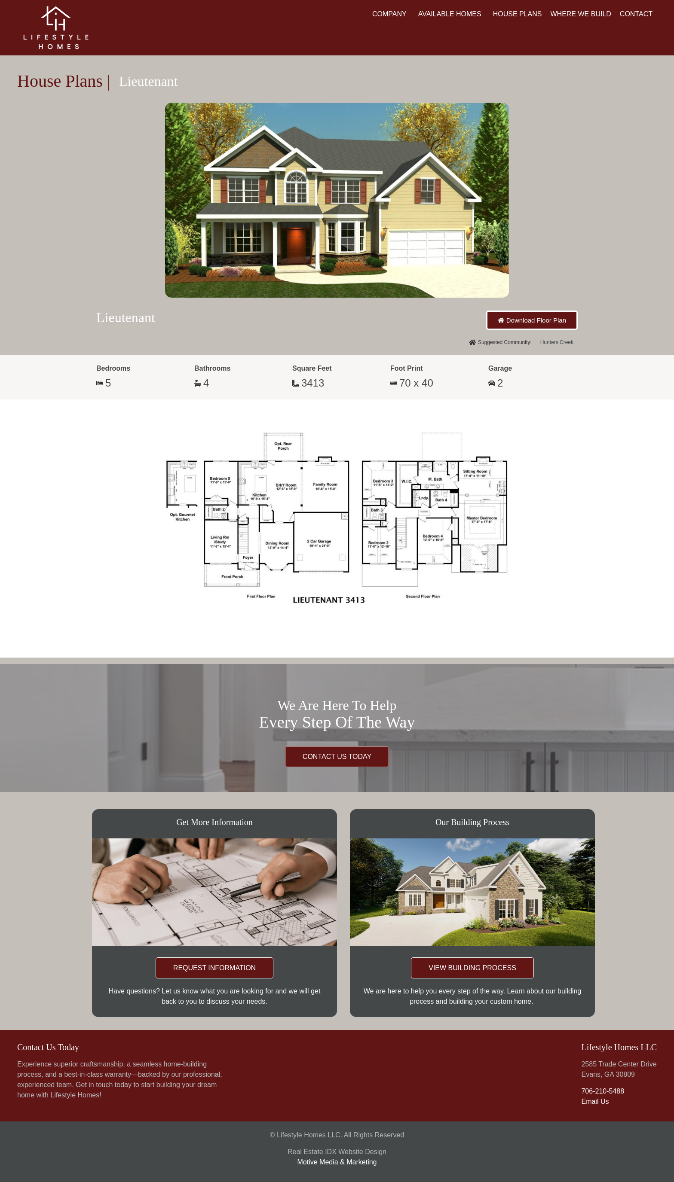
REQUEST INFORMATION (214, 968)
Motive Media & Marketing (337, 1162)
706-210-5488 (602, 1091)
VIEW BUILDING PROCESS (472, 968)
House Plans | (63, 81)
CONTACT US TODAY (337, 756)
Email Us (595, 1101)
